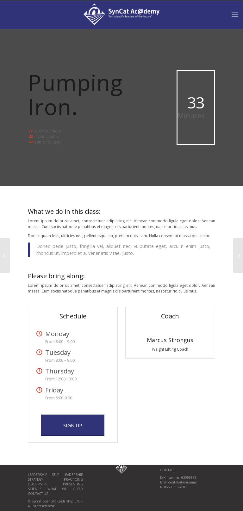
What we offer (65, 489)
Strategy (35, 479)
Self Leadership (67, 474)
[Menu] (235, 14)
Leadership (40, 474)
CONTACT (167, 470)
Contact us (38, 493)
